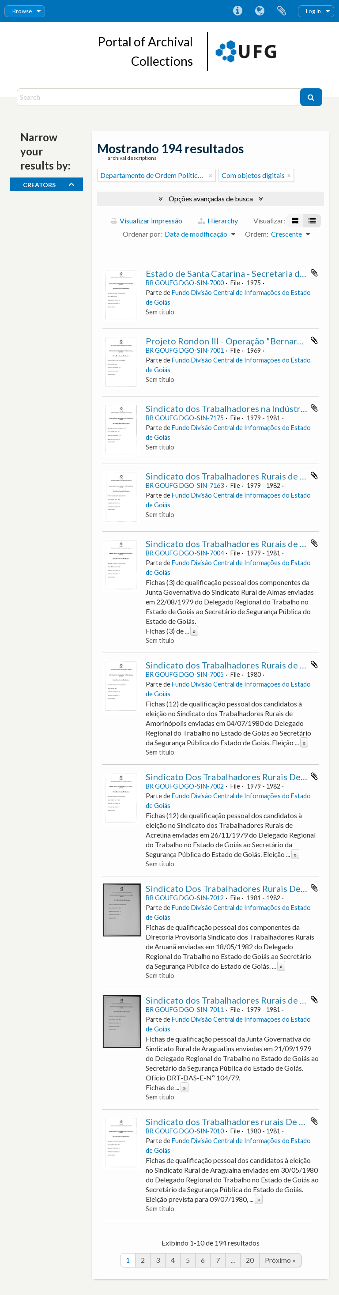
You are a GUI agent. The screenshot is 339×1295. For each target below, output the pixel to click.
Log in (313, 11)
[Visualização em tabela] (312, 220)
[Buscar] (311, 97)
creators (39, 183)
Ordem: (256, 234)
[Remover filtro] (210, 175)
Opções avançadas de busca (210, 198)
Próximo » (280, 1260)
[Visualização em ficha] (295, 220)
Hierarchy (218, 220)
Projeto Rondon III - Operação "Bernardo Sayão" (241, 341)
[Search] (159, 97)
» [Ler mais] (194, 631)
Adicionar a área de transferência (314, 272)
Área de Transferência (282, 11)
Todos (32, 197)
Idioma (260, 11)
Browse (22, 11)
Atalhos (237, 11)
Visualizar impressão (146, 220)
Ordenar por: (142, 234)
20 (250, 1260)
